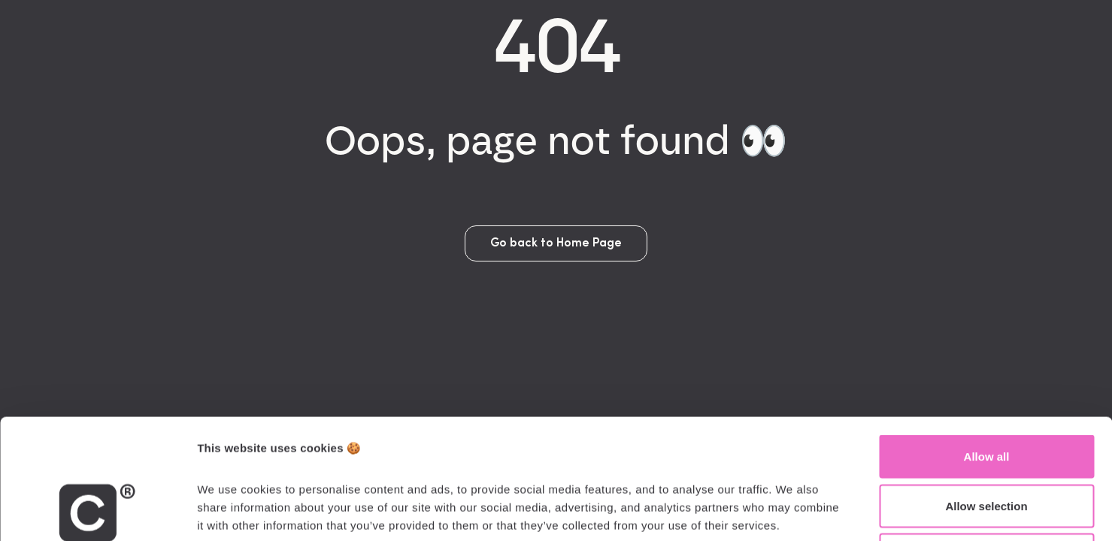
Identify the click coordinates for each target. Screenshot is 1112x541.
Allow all (987, 343)
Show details (789, 511)
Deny (987, 442)
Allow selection (986, 393)
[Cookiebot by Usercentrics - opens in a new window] (97, 511)
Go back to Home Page (556, 243)
